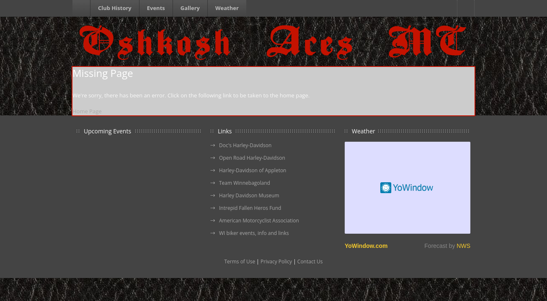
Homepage (82, 8)
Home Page (87, 111)
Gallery (190, 8)
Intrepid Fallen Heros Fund (250, 208)
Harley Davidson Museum (249, 195)
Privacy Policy (276, 261)
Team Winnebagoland (244, 182)
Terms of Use (239, 261)
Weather (227, 8)
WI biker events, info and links (254, 233)
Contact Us (310, 261)
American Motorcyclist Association (259, 220)
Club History (115, 8)
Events (156, 8)
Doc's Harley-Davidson (245, 145)
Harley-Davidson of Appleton (252, 170)
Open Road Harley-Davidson (252, 157)
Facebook (465, 8)
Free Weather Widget (407, 188)
